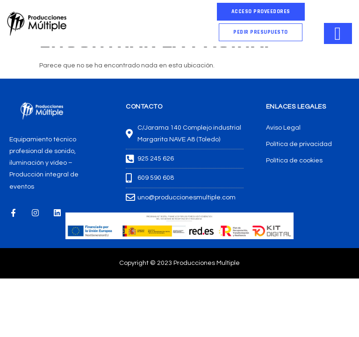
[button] (260, 32)
